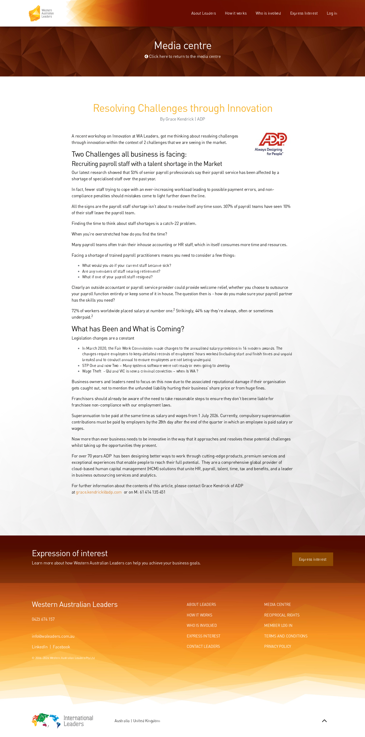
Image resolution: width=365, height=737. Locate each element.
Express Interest (304, 13)
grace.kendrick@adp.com (99, 492)
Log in (332, 13)
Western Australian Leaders (75, 604)
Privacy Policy (277, 646)
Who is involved (268, 13)
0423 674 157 (43, 619)
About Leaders (203, 13)
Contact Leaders (203, 646)
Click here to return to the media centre (183, 56)
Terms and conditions (285, 636)
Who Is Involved (202, 625)
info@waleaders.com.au (53, 636)
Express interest (319, 555)
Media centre (277, 604)
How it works (236, 13)
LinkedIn (39, 646)
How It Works (199, 615)
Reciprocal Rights (281, 615)
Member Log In (278, 625)
